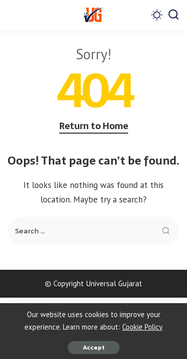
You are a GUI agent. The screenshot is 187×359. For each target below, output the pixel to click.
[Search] (174, 15)
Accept (94, 347)
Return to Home (93, 126)
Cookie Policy (142, 327)
